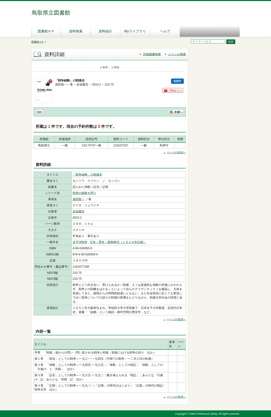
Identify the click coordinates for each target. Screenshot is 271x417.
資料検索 (76, 31)
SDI (39, 112)
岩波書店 (78, 211)
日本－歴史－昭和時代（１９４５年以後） (118, 242)
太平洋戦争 (80, 242)
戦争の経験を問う (84, 193)
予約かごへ (175, 90)
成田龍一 (78, 199)
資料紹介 (105, 31)
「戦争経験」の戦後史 (87, 174)
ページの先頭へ (176, 152)
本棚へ (178, 112)
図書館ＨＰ (46, 31)
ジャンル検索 (177, 54)
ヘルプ (165, 31)
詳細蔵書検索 (152, 54)
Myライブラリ (135, 31)
